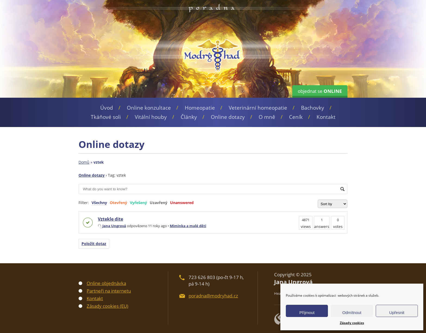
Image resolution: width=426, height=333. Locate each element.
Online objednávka (106, 283)
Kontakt (326, 116)
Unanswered (182, 202)
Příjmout (307, 312)
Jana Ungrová (112, 225)
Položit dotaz (94, 243)
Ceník (296, 116)
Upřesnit (396, 312)
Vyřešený (138, 202)
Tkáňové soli (106, 116)
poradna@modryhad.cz (213, 296)
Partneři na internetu (109, 291)
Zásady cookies (352, 323)
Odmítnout (351, 312)
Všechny (99, 202)
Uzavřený (158, 202)
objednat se (320, 91)
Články (189, 116)
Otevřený (118, 202)
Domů (84, 162)
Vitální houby (151, 116)
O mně (267, 116)
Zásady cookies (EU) (107, 306)
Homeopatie (200, 107)
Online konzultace (149, 107)
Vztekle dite (110, 219)
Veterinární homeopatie (258, 107)
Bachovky (312, 107)
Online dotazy (228, 116)
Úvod (106, 107)
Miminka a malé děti (188, 225)
